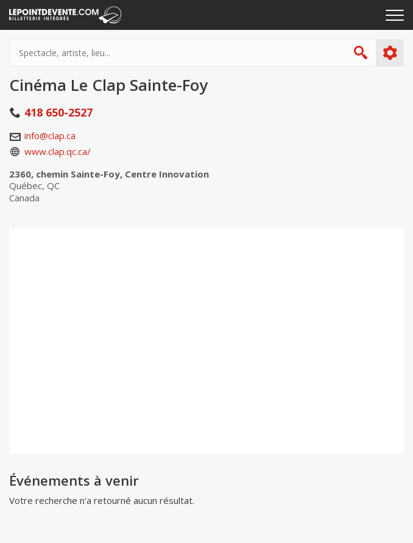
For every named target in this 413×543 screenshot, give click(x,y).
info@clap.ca (50, 135)
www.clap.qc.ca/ (57, 151)
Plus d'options (389, 53)
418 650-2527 (58, 112)
